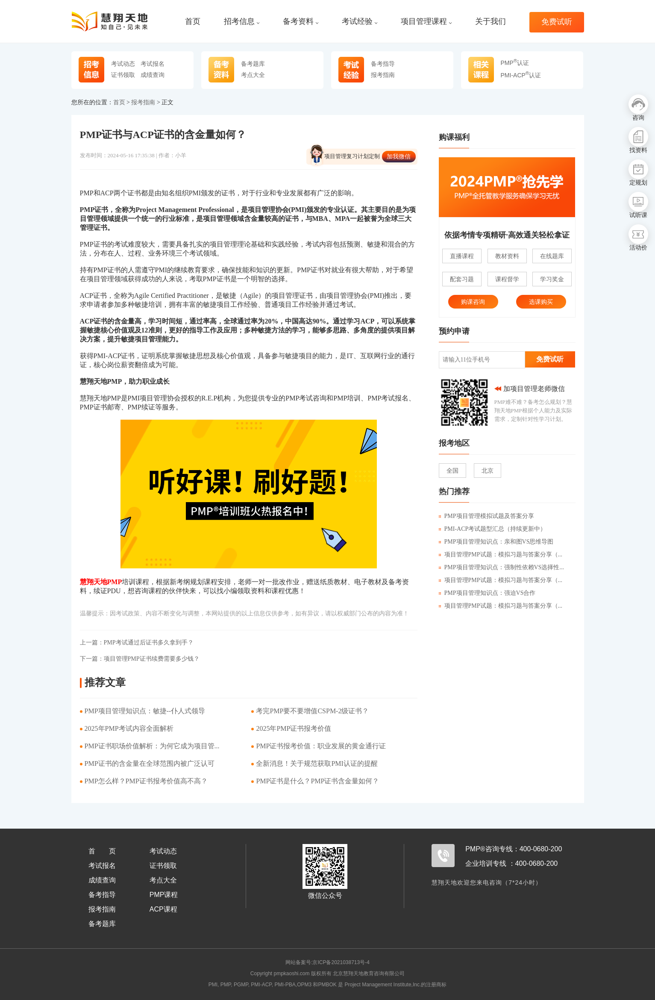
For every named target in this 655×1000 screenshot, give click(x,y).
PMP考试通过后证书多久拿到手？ (137, 642)
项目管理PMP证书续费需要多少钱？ (140, 659)
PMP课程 (164, 894)
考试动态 (123, 63)
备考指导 (383, 63)
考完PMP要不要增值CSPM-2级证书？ (312, 711)
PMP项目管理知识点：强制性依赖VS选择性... (501, 567)
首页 (192, 22)
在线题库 (552, 256)
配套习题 (462, 279)
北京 (487, 470)
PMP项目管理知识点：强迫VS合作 (487, 593)
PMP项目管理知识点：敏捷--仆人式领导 (145, 711)
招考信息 (241, 22)
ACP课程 (163, 909)
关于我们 (490, 22)
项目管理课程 (426, 22)
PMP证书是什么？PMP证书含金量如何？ (317, 781)
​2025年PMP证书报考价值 (293, 728)
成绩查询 (152, 74)
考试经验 (359, 22)
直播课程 (462, 256)
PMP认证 (515, 62)
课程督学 (507, 279)
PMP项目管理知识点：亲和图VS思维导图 (496, 541)
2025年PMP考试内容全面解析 (129, 728)
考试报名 (152, 63)
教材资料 (507, 256)
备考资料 (300, 22)
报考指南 (383, 74)
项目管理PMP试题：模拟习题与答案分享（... (501, 554)
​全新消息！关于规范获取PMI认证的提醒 (316, 763)
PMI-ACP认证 (521, 75)
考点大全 (253, 74)
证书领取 (123, 74)
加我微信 (399, 156)
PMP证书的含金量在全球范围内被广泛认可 (149, 763)
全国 (452, 470)
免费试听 (556, 22)
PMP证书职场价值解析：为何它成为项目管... (152, 746)
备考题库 (253, 63)
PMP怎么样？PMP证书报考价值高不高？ (146, 781)
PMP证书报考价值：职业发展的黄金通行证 (321, 746)
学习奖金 (552, 279)
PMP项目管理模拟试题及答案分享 (486, 516)
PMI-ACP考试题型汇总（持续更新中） (492, 529)
